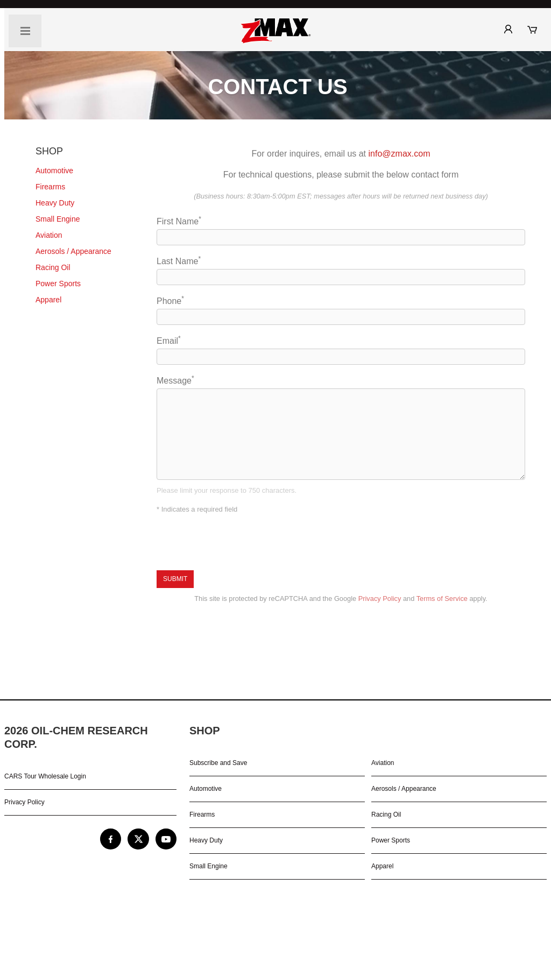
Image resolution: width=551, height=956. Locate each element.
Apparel (382, 866)
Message (341, 427)
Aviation (382, 763)
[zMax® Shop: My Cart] (536, 29)
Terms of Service (442, 598)
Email (341, 350)
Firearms (202, 814)
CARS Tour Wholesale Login (45, 776)
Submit (175, 579)
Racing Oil (386, 814)
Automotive (205, 788)
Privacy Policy (379, 598)
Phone (341, 310)
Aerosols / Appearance (403, 788)
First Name (341, 230)
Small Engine (208, 866)
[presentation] (238, 543)
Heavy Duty (206, 840)
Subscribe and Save (218, 763)
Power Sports (390, 840)
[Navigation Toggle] (25, 31)
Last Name (341, 270)
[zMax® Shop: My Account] (512, 29)
